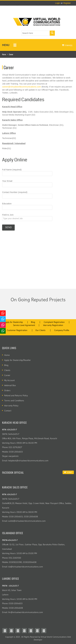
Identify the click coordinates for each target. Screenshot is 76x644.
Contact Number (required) (27, 194)
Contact (7, 410)
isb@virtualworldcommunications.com (25, 566)
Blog (33, 322)
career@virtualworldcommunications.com (21, 86)
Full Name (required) (27, 172)
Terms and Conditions (14, 400)
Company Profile (61, 330)
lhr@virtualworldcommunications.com (25, 612)
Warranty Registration (53, 325)
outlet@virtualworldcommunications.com (27, 521)
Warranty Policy (11, 405)
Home (4, 54)
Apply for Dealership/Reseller (17, 360)
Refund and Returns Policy (16, 395)
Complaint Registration (54, 322)
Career (7, 375)
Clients (7, 370)
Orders (7, 390)
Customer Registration (17, 330)
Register (67, 3)
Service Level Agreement (24, 325)
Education (27, 206)
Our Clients (40, 330)
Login (57, 3)
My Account (9, 380)
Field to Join (27, 217)
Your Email (27, 183)
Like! (68, 472)
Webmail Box (10, 385)
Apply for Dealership (13, 322)
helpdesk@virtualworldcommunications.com (28, 460)
